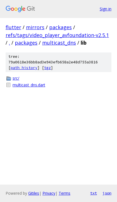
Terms (64, 193)
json (106, 193)
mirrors (35, 27)
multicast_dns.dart (29, 85)
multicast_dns (59, 42)
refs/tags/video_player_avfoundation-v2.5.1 (57, 35)
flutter (13, 27)
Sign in (105, 9)
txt (93, 193)
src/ (16, 78)
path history (24, 67)
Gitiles (33, 193)
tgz (47, 67)
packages (60, 27)
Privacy (48, 193)
